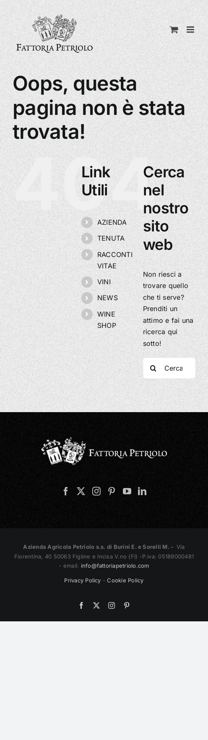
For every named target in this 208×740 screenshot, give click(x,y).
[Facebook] (66, 491)
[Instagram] (96, 491)
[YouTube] (127, 491)
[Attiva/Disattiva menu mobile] (191, 29)
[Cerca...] (169, 368)
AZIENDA (112, 222)
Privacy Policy (82, 580)
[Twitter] (81, 491)
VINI (104, 282)
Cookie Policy (125, 580)
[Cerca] (153, 368)
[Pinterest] (111, 491)
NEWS (107, 297)
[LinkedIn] (142, 491)
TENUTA (111, 238)
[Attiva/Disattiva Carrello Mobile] (174, 29)
